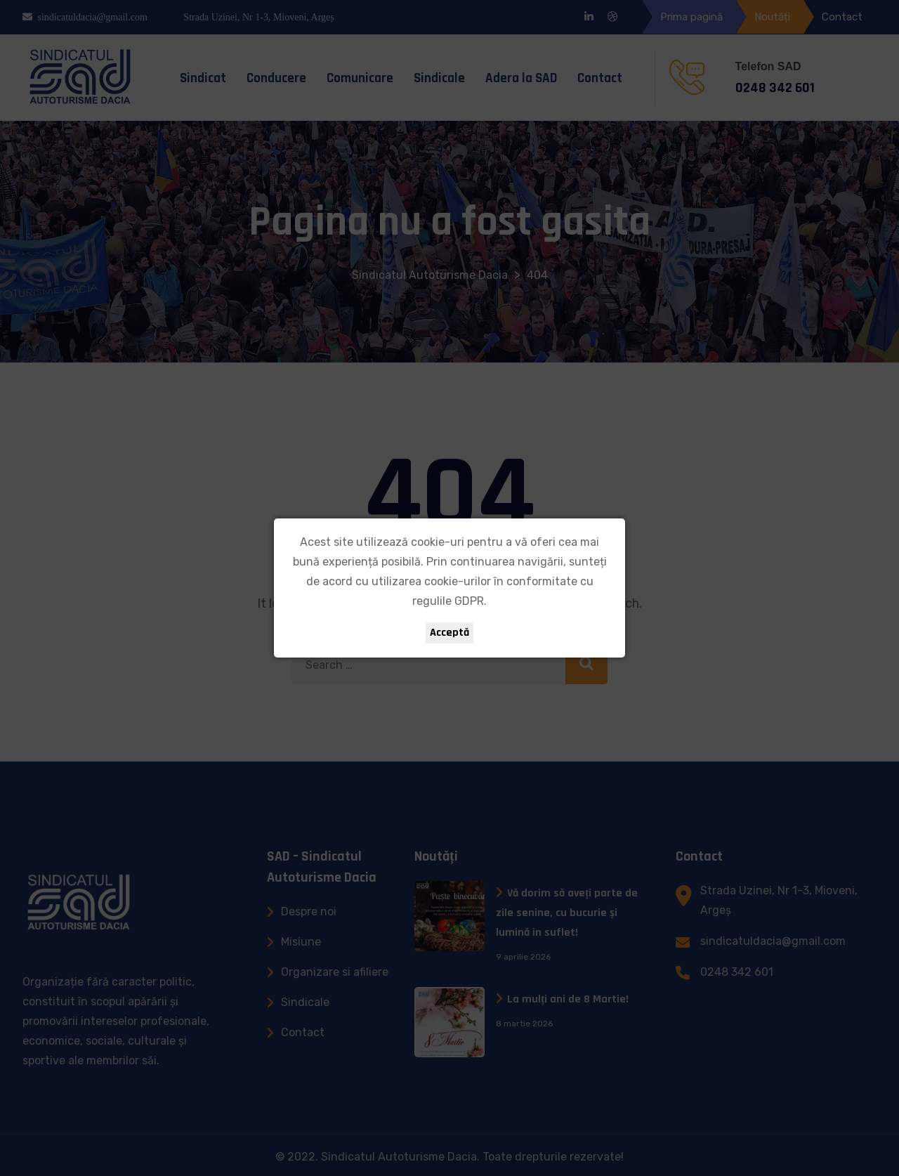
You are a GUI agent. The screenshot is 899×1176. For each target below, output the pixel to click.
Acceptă (449, 632)
